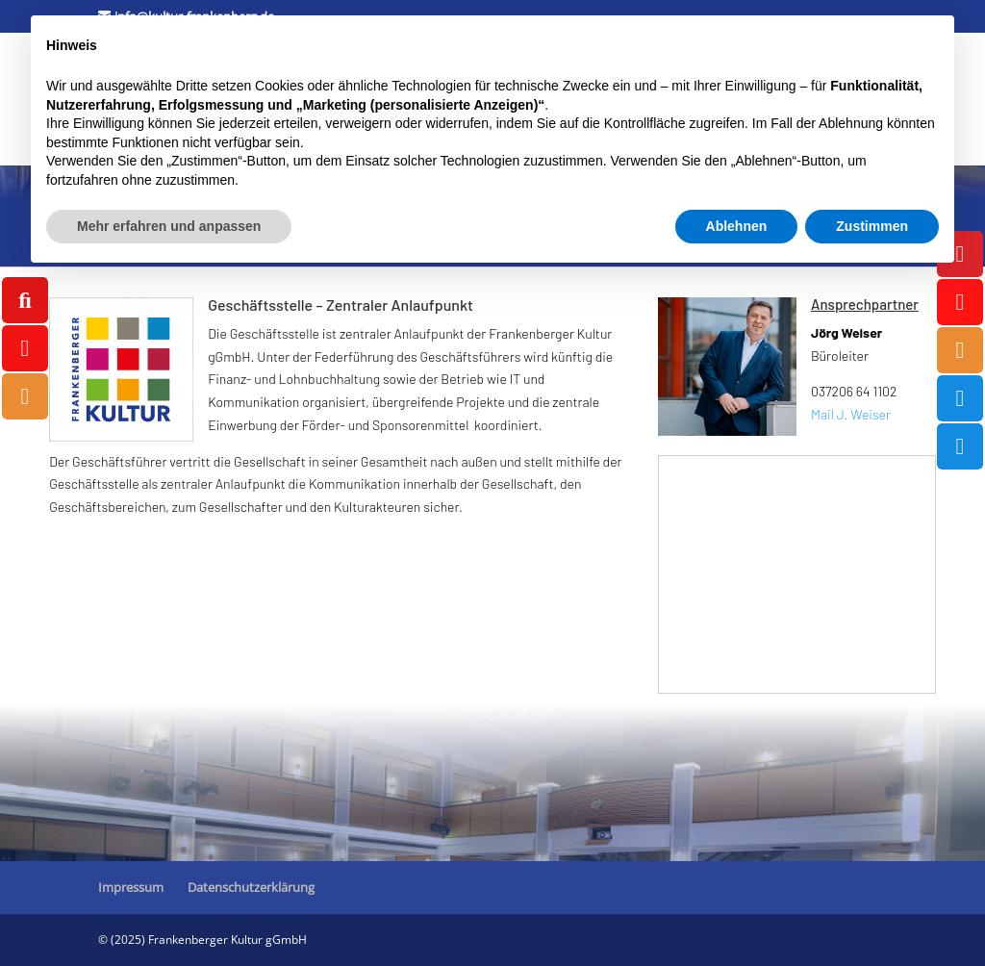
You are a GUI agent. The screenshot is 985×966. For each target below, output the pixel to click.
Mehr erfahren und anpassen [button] (169, 913)
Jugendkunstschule (526, 73)
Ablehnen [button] (737, 913)
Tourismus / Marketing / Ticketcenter (217, 123)
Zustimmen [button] (872, 913)
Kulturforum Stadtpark (171, 73)
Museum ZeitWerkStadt (364, 73)
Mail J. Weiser (851, 414)
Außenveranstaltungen (454, 123)
